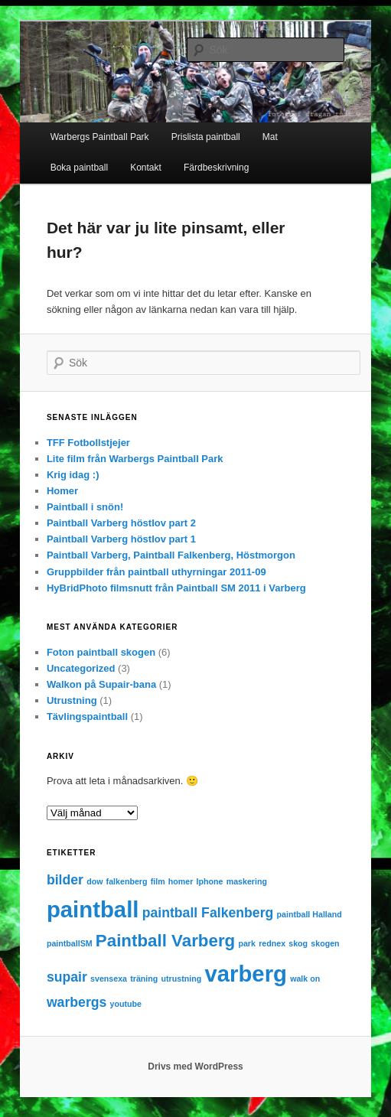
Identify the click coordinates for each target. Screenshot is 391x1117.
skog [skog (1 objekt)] (298, 943)
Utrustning (72, 700)
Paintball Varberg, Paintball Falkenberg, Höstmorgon (171, 555)
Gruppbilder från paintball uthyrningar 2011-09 (156, 572)
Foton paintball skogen (101, 652)
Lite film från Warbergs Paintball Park (135, 458)
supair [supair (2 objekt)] (67, 977)
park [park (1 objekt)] (247, 943)
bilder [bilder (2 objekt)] (65, 879)
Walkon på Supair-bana (101, 684)
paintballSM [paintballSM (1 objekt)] (70, 943)
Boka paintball (79, 167)
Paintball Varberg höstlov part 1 (121, 539)
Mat (270, 137)
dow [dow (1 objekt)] (94, 881)
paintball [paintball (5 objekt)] (93, 909)
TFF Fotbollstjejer (88, 442)
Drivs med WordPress (195, 1066)
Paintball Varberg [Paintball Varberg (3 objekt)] (165, 940)
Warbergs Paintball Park (100, 137)
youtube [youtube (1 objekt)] (126, 1003)
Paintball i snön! (85, 507)
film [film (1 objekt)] (158, 881)
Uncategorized (81, 668)
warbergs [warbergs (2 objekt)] (77, 1002)
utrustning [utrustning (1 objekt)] (181, 978)
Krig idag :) (73, 474)
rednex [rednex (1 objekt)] (272, 943)
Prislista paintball (205, 137)
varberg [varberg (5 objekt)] (245, 973)
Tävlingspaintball (87, 716)
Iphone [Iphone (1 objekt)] (210, 881)
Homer (62, 491)
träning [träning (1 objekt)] (144, 978)
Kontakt (145, 167)
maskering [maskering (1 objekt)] (246, 881)
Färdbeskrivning (216, 167)
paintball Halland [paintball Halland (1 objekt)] (309, 914)
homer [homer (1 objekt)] (181, 881)
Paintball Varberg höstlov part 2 (121, 523)
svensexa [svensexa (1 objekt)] (108, 978)
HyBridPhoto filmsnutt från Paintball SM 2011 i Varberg (176, 588)
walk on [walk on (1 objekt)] (305, 978)
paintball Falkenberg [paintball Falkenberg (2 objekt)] (208, 912)
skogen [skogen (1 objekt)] (325, 943)
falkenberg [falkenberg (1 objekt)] (127, 881)
